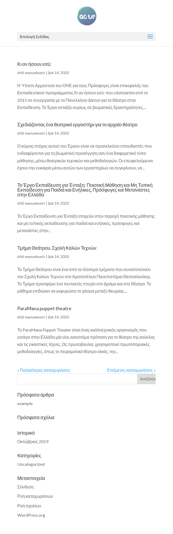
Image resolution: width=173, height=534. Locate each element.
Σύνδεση (25, 486)
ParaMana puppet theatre (44, 308)
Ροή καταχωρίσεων (35, 496)
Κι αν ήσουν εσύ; (34, 64)
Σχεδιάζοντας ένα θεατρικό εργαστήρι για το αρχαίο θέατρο (77, 124)
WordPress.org (31, 514)
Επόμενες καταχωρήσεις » (131, 370)
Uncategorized (31, 464)
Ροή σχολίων (29, 505)
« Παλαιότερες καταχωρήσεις (43, 370)
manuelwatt (35, 72)
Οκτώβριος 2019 (32, 441)
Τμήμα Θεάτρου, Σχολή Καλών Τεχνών (56, 248)
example (25, 403)
